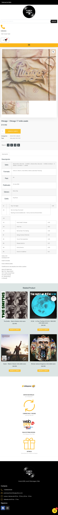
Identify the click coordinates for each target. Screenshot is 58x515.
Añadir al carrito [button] (15, 329)
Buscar (54, 21)
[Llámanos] (3, 27)
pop (11, 138)
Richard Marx (38, 212)
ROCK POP (13, 136)
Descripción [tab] (5, 154)
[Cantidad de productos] (3, 131)
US (13, 177)
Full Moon (50, 163)
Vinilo (14, 170)
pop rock (15, 138)
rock (19, 138)
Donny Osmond (31, 212)
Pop (17, 191)
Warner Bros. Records (18, 163)
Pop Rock (15, 197)
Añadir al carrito (13, 131)
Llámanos (3, 31)
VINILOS (18, 136)
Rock (14, 191)
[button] (29, 44)
